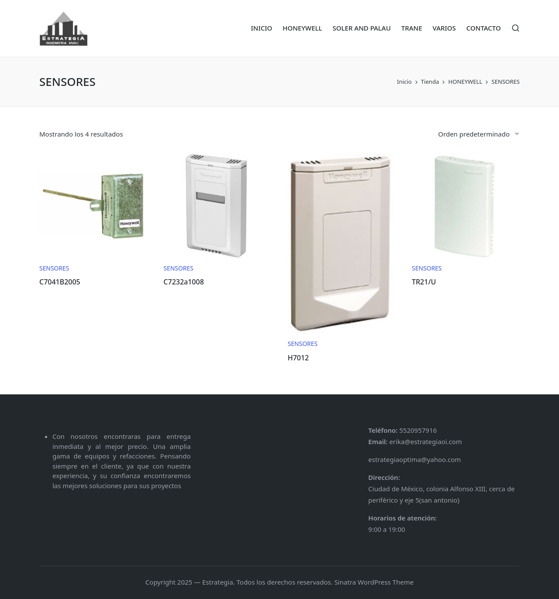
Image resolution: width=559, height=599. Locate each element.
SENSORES (54, 268)
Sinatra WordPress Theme (374, 582)
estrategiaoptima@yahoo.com (414, 459)
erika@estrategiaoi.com (425, 441)
